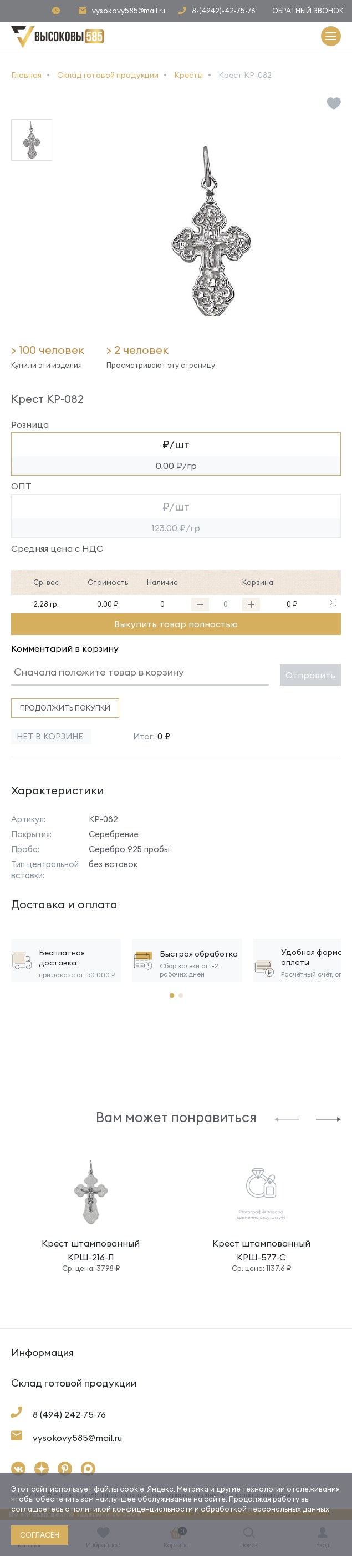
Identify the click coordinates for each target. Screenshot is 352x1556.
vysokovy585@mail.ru (128, 11)
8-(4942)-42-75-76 (224, 11)
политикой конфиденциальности (132, 1508)
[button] (286, 1118)
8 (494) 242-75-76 (69, 1414)
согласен (39, 1534)
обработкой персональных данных (265, 1508)
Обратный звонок (308, 10)
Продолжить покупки (65, 707)
